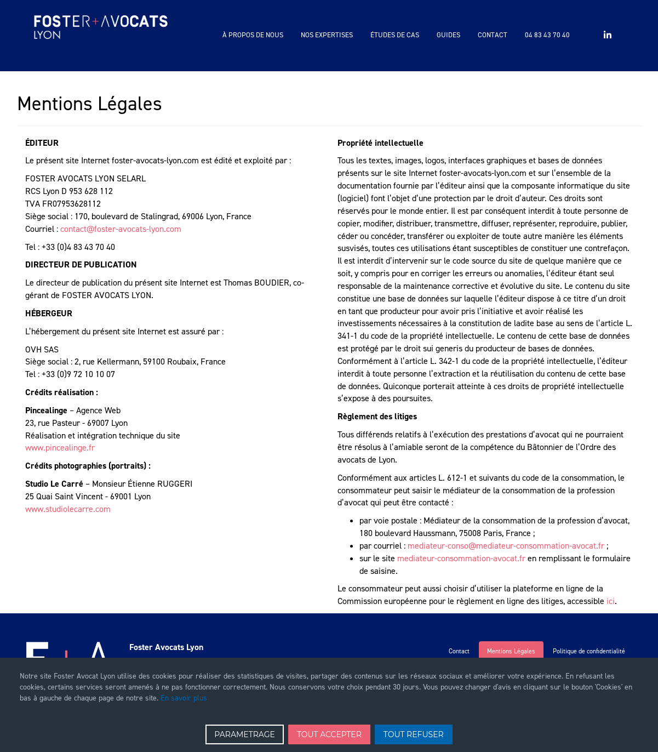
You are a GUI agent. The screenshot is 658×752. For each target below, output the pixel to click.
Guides (448, 34)
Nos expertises (327, 34)
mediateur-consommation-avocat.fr (461, 558)
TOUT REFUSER (414, 734)
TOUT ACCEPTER (329, 734)
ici (610, 601)
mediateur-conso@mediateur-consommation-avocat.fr (506, 545)
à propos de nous (252, 34)
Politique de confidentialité (589, 651)
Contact (492, 34)
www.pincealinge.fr (60, 447)
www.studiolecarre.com (68, 509)
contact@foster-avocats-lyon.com (120, 229)
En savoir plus (184, 698)
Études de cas (394, 34)
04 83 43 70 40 (547, 34)
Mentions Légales (511, 651)
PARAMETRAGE (244, 734)
